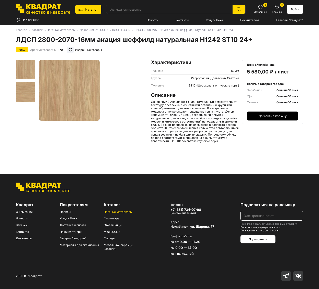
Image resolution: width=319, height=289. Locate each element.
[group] (93, 111)
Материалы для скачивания (79, 245)
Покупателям (249, 20)
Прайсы (65, 211)
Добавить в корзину (273, 116)
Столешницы (112, 225)
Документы (24, 238)
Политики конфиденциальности (259, 227)
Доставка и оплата (73, 225)
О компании (24, 211)
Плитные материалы (118, 211)
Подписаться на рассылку (267, 204)
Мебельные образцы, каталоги (118, 247)
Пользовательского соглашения (259, 230)
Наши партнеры (71, 231)
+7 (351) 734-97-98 (185, 209)
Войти (295, 9)
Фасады (109, 238)
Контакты (182, 20)
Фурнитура (111, 218)
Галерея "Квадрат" (289, 20)
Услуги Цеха (214, 20)
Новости (152, 20)
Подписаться (258, 239)
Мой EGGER (112, 231)
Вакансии (22, 225)
